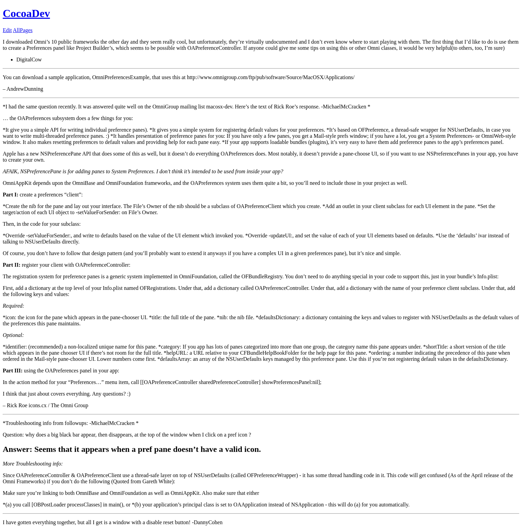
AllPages (23, 30)
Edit (7, 30)
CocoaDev (26, 13)
